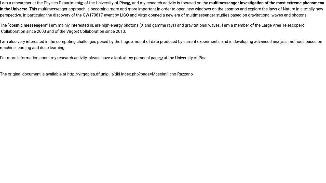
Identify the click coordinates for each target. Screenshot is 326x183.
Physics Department (62, 3)
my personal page (144, 57)
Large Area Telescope (281, 25)
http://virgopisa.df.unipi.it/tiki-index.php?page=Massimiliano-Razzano (130, 74)
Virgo (71, 31)
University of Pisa (111, 3)
